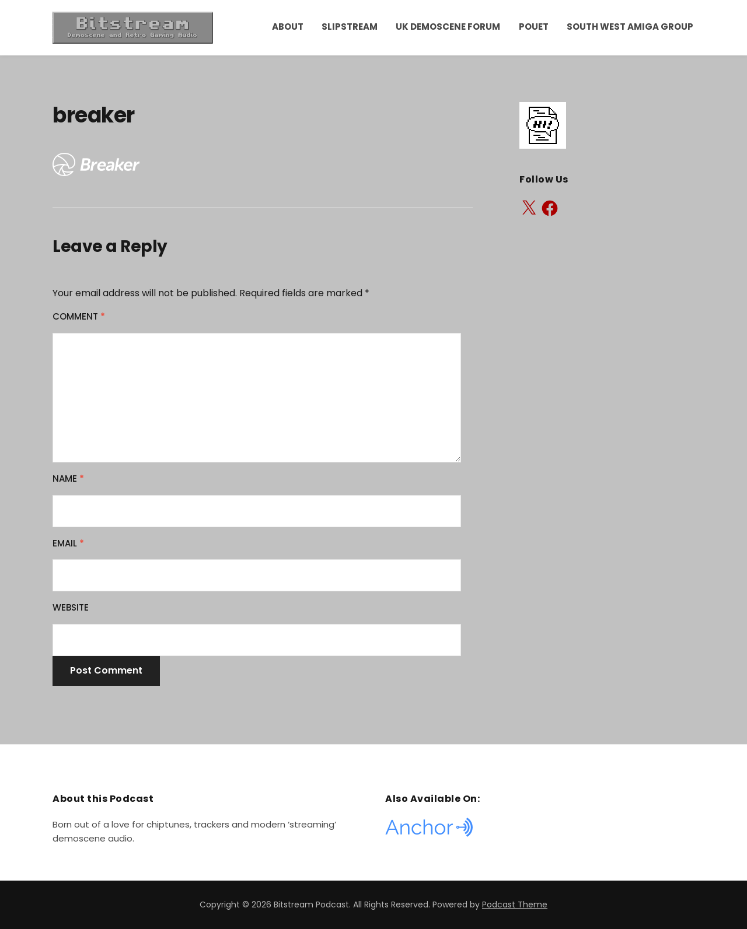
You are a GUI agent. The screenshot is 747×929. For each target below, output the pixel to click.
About (287, 26)
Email (68, 543)
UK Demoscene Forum (448, 26)
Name (68, 478)
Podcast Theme (514, 904)
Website (71, 607)
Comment (79, 316)
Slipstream (350, 26)
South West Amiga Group (630, 26)
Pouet (534, 26)
